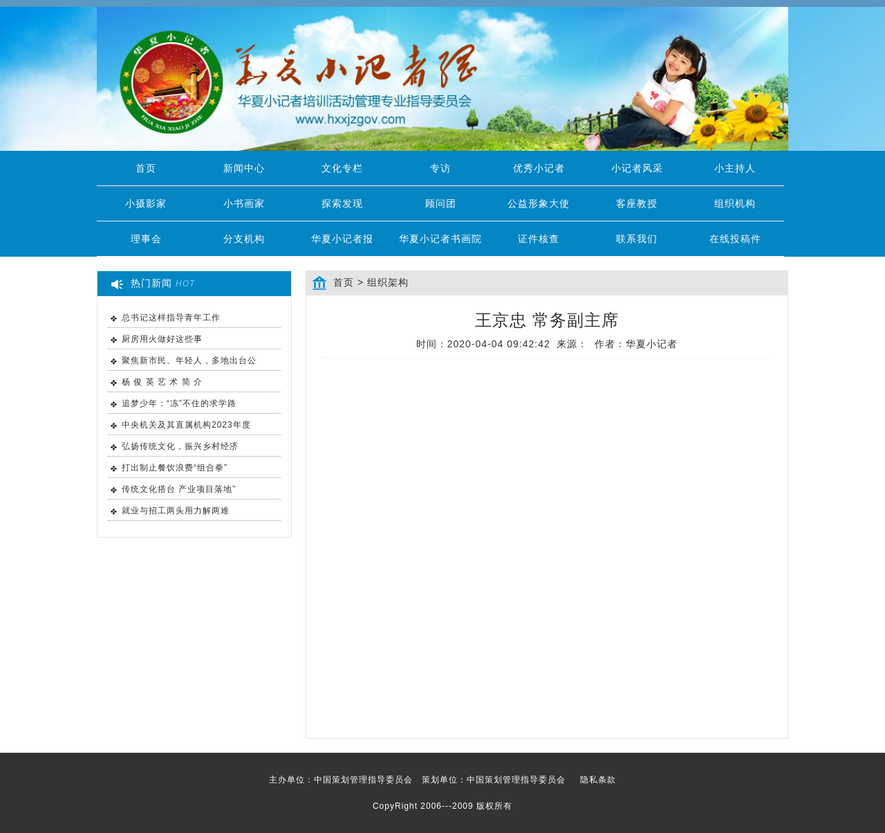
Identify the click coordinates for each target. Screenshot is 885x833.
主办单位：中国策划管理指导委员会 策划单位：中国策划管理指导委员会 (442, 780)
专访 (440, 168)
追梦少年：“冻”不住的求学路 (179, 403)
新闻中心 (244, 168)
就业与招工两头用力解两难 (176, 510)
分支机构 (244, 238)
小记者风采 (637, 168)
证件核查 (538, 238)
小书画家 (244, 203)
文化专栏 (342, 168)
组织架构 (388, 282)
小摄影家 (146, 203)
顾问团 (440, 203)
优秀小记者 (539, 168)
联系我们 (637, 238)
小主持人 (735, 168)
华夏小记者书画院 (440, 238)
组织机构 (735, 203)
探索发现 (342, 203)
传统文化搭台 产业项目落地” (179, 489)
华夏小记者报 (342, 238)
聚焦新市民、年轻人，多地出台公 (189, 360)
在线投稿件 (735, 238)
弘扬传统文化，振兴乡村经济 (180, 446)
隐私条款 (598, 780)
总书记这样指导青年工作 (171, 317)
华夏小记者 (652, 343)
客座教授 (637, 203)
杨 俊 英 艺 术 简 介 (162, 382)
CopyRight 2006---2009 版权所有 (442, 806)
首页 (146, 168)
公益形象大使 (538, 203)
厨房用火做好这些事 (162, 339)
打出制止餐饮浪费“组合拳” (174, 468)
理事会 (146, 238)
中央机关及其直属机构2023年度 (186, 425)
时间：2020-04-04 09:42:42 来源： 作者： (547, 343)
